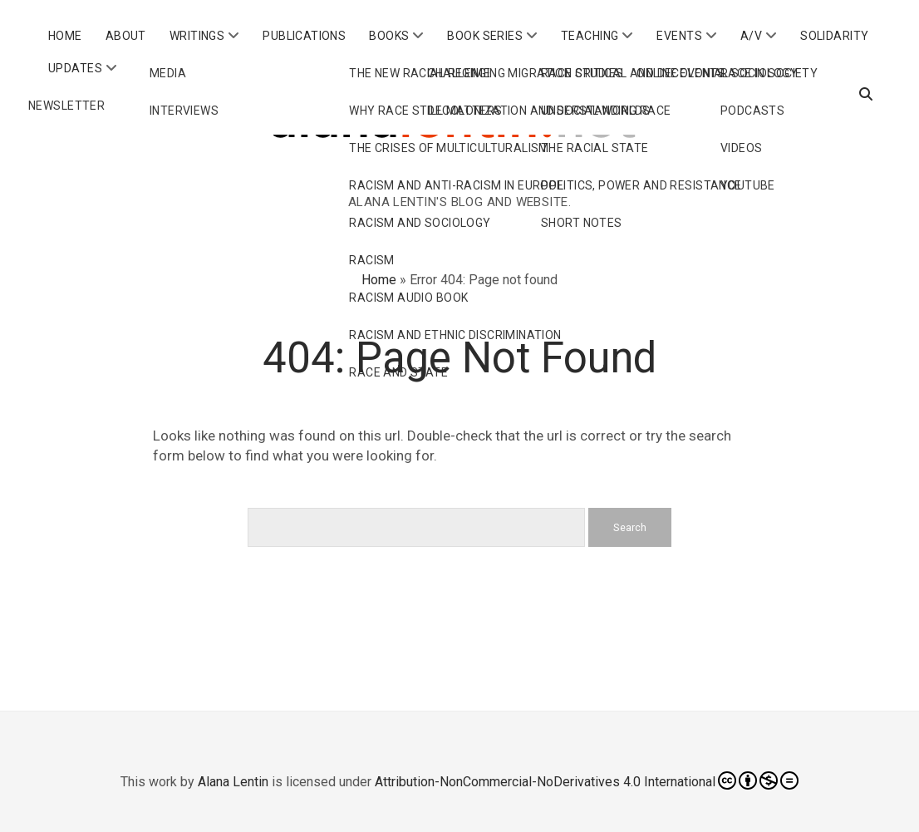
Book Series (485, 35)
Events (679, 35)
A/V (751, 35)
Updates (75, 68)
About (126, 35)
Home (65, 35)
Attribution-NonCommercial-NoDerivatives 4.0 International (587, 780)
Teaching (589, 35)
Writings (197, 35)
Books (389, 35)
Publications (304, 35)
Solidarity (834, 35)
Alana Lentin (233, 782)
